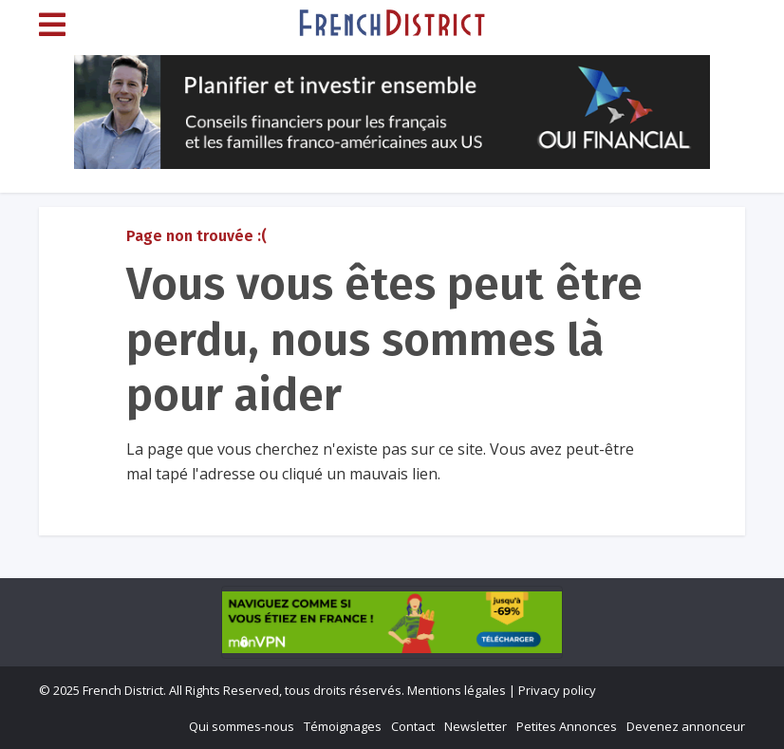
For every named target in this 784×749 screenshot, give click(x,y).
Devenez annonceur (685, 726)
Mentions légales (456, 690)
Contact (413, 726)
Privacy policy (557, 690)
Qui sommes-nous (241, 726)
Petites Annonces (566, 726)
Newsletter (475, 726)
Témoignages (343, 726)
